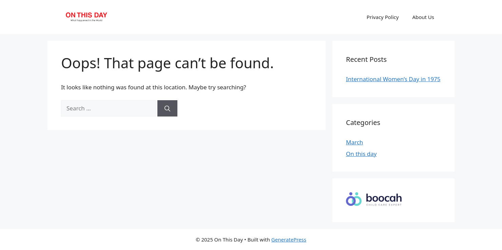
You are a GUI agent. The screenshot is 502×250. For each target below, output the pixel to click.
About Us (423, 17)
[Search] (167, 108)
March (354, 142)
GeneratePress (288, 239)
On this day (361, 154)
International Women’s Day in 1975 (393, 79)
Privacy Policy (383, 17)
